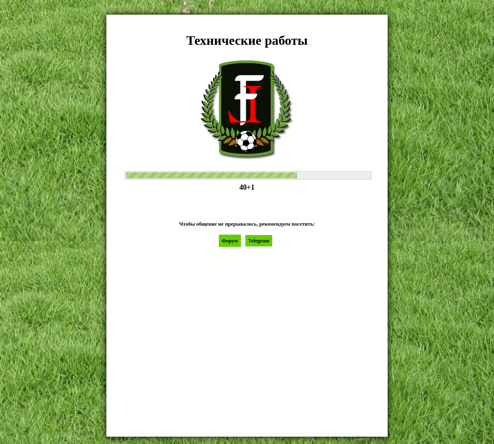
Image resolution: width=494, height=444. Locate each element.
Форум (230, 240)
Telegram (258, 240)
